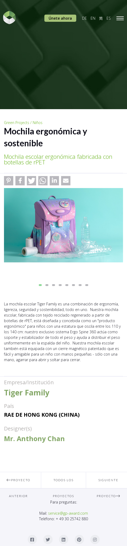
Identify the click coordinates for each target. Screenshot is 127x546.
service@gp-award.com (68, 513)
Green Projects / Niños (23, 122)
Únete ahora (60, 18)
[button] (8, 180)
